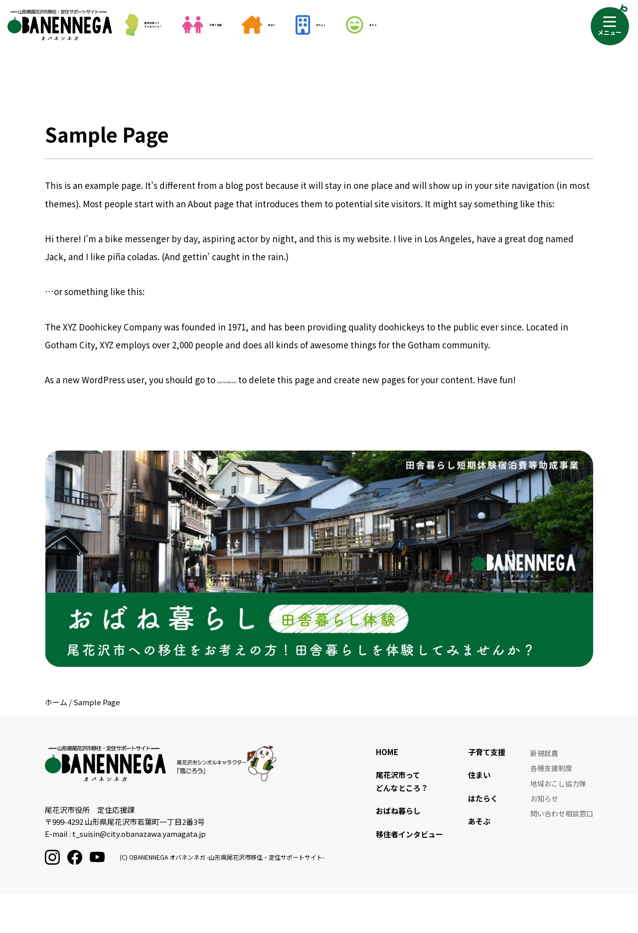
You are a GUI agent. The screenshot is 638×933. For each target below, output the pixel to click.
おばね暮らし (398, 849)
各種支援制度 (551, 807)
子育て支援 (263, 24)
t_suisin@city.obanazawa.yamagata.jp (139, 872)
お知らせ (544, 838)
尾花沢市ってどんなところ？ (166, 24)
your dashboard (256, 416)
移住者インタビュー (409, 872)
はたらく (421, 24)
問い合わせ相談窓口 (561, 853)
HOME (387, 790)
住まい (346, 24)
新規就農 (544, 791)
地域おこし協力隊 (558, 822)
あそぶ (494, 24)
